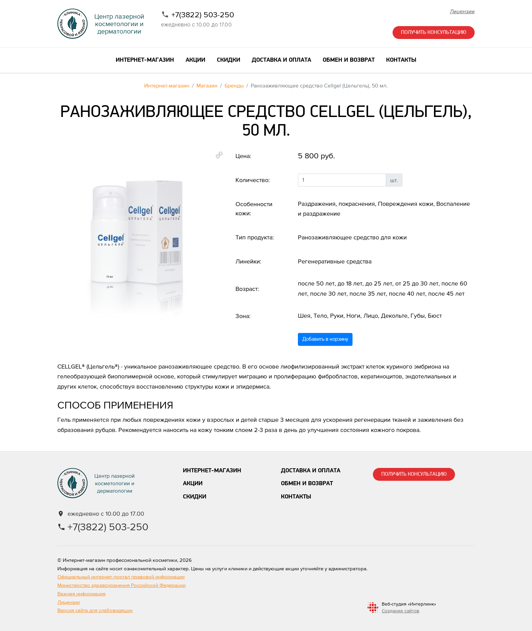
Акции (193, 483)
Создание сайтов (400, 610)
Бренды (234, 85)
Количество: (252, 179)
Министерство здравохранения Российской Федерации (121, 585)
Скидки (194, 497)
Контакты (296, 497)
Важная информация (81, 593)
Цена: (243, 155)
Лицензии (462, 11)
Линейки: (248, 261)
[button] (219, 155)
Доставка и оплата (310, 471)
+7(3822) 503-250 (202, 14)
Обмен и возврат (307, 483)
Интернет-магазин (166, 85)
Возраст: (247, 288)
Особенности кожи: (253, 208)
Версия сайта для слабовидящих (95, 610)
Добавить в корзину (325, 339)
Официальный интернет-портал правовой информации (121, 576)
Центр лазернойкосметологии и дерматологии (119, 24)
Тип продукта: (254, 237)
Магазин (206, 85)
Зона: (242, 315)
